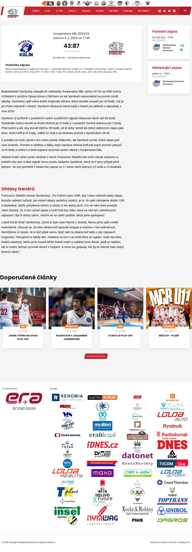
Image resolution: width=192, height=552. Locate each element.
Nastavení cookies (158, 542)
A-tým (59, 10)
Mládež (86, 10)
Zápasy (72, 10)
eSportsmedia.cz (47, 542)
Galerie (99, 10)
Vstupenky (143, 10)
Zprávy (36, 10)
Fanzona (127, 10)
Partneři (113, 10)
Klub (47, 10)
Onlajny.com (184, 542)
